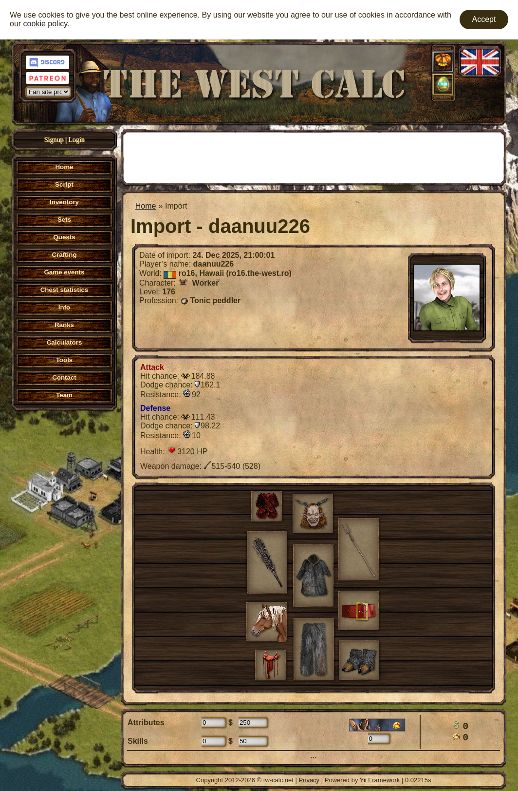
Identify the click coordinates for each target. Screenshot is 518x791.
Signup (54, 139)
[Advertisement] (313, 156)
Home (145, 206)
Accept (484, 19)
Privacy (309, 780)
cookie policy (45, 23)
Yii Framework (380, 780)
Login (76, 139)
